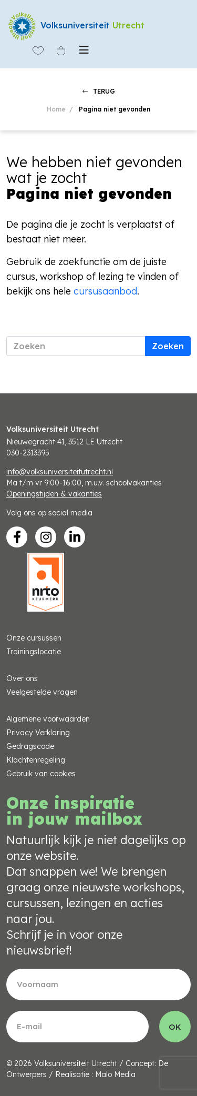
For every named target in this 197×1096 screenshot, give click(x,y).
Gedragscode (30, 746)
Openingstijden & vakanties (54, 494)
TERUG (98, 91)
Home (56, 109)
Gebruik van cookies (41, 773)
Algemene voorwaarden (48, 719)
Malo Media (115, 1074)
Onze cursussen (33, 638)
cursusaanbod (105, 291)
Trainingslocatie (33, 651)
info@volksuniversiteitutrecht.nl (59, 471)
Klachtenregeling (35, 760)
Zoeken (168, 346)
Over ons (22, 678)
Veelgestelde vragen (42, 692)
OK (175, 1027)
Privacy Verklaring (38, 732)
